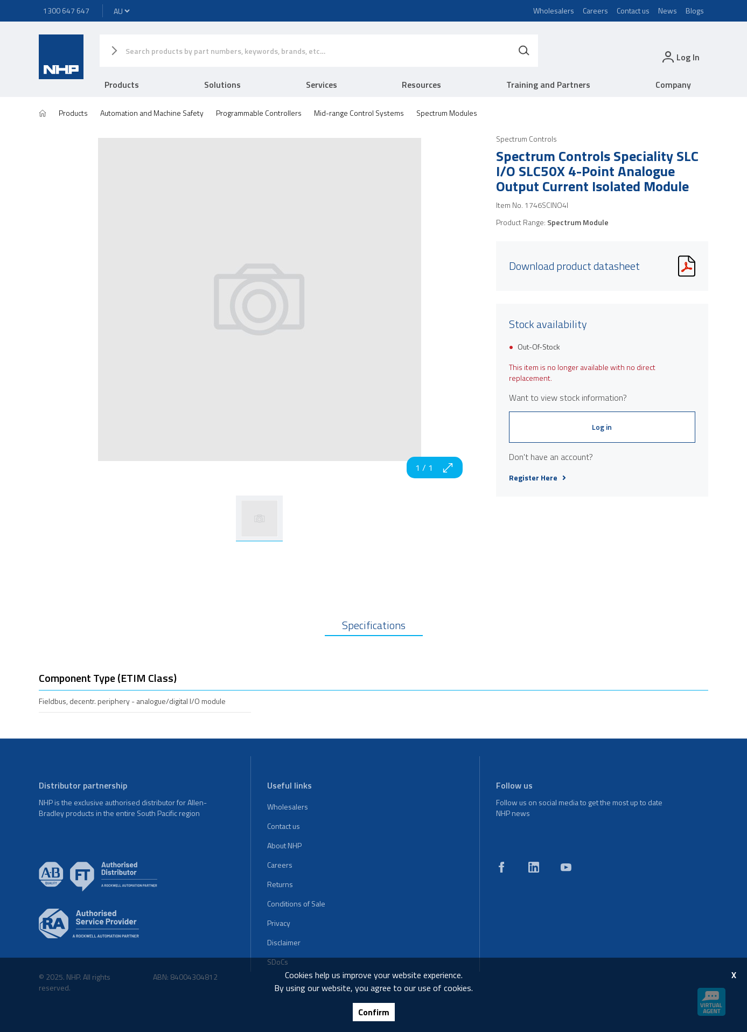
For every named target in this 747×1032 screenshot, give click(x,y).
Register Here (537, 477)
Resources (421, 84)
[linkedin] (533, 867)
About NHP (284, 845)
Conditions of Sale (296, 903)
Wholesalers (553, 10)
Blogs (695, 10)
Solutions (222, 84)
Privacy (278, 923)
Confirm (373, 1012)
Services (321, 84)
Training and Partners (548, 84)
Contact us (633, 10)
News (667, 10)
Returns (280, 884)
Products (121, 84)
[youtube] (566, 867)
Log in (602, 427)
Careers (595, 10)
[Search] (524, 50)
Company (673, 84)
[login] (680, 56)
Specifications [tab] (374, 625)
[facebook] (501, 867)
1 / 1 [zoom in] (434, 467)
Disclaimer (284, 942)
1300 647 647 (66, 10)
